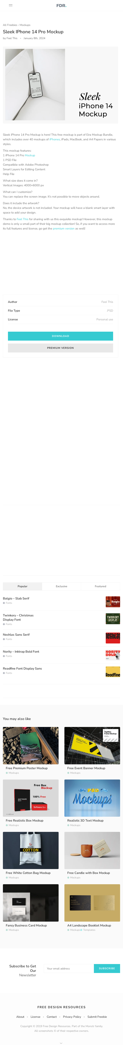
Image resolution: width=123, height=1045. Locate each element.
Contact (52, 1017)
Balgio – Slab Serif (16, 598)
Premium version (60, 348)
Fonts (9, 603)
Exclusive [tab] (61, 586)
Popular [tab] (22, 586)
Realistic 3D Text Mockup (85, 820)
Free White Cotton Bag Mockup (28, 873)
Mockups (25, 25)
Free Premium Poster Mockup (27, 768)
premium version (63, 228)
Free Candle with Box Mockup (88, 873)
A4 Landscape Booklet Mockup (89, 925)
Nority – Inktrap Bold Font (21, 651)
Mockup (30, 155)
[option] (60, 85)
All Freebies (10, 25)
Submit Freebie (97, 1017)
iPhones (54, 139)
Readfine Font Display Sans (22, 668)
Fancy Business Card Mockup (26, 925)
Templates (89, 930)
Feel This (22, 219)
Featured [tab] (100, 586)
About (20, 1017)
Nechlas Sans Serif (16, 635)
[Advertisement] (60, 263)
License (35, 1017)
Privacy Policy (72, 1017)
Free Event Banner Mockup (86, 768)
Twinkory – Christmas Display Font (18, 617)
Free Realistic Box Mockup (24, 820)
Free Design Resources (61, 1007)
